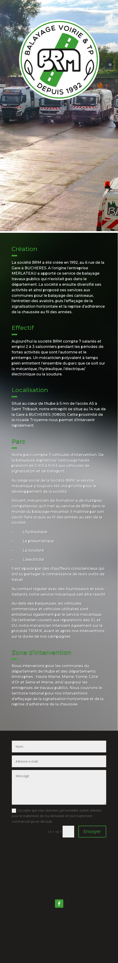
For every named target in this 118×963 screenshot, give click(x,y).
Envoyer (92, 831)
